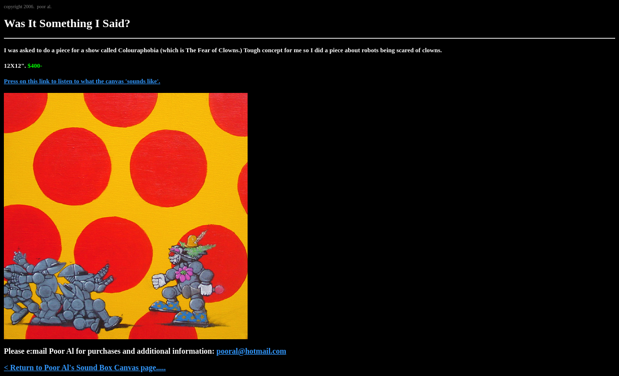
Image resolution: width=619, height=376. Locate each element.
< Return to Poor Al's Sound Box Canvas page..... (85, 367)
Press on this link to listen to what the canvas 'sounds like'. (82, 81)
